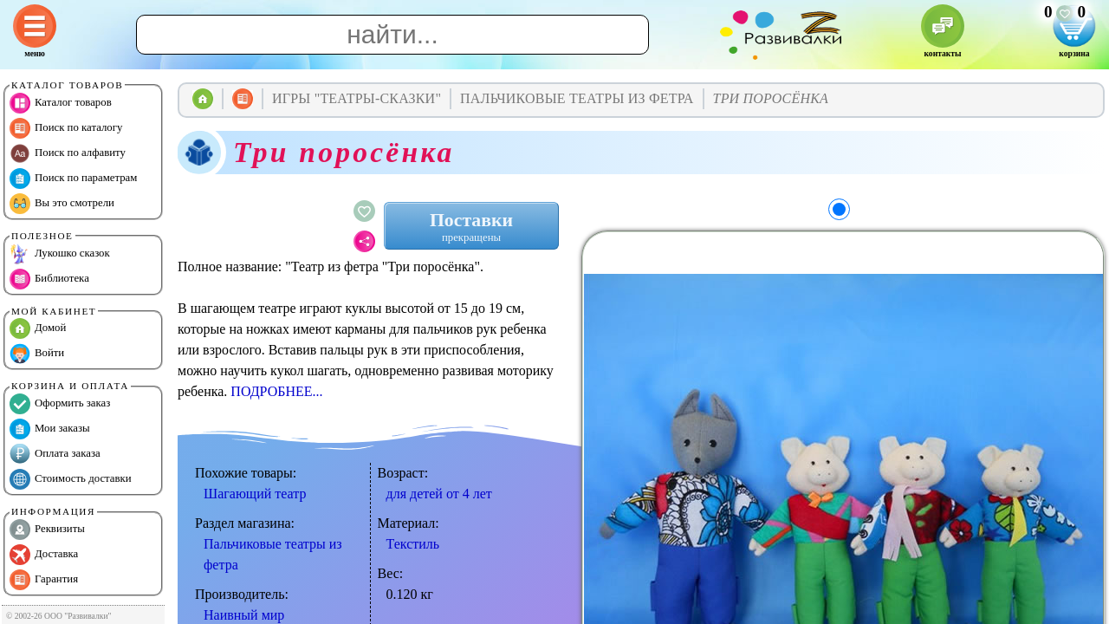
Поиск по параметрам (73, 178)
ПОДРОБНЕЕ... (276, 391)
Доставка (44, 554)
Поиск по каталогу (66, 128)
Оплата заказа (55, 454)
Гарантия (44, 579)
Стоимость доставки (71, 479)
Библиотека (49, 279)
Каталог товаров (61, 103)
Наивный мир (244, 615)
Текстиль (413, 543)
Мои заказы (50, 429)
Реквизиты (47, 529)
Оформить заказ (60, 403)
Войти (37, 353)
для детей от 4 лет (439, 493)
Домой (38, 328)
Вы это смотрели (62, 203)
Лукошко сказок (60, 254)
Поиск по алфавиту (68, 153)
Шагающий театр (255, 493)
